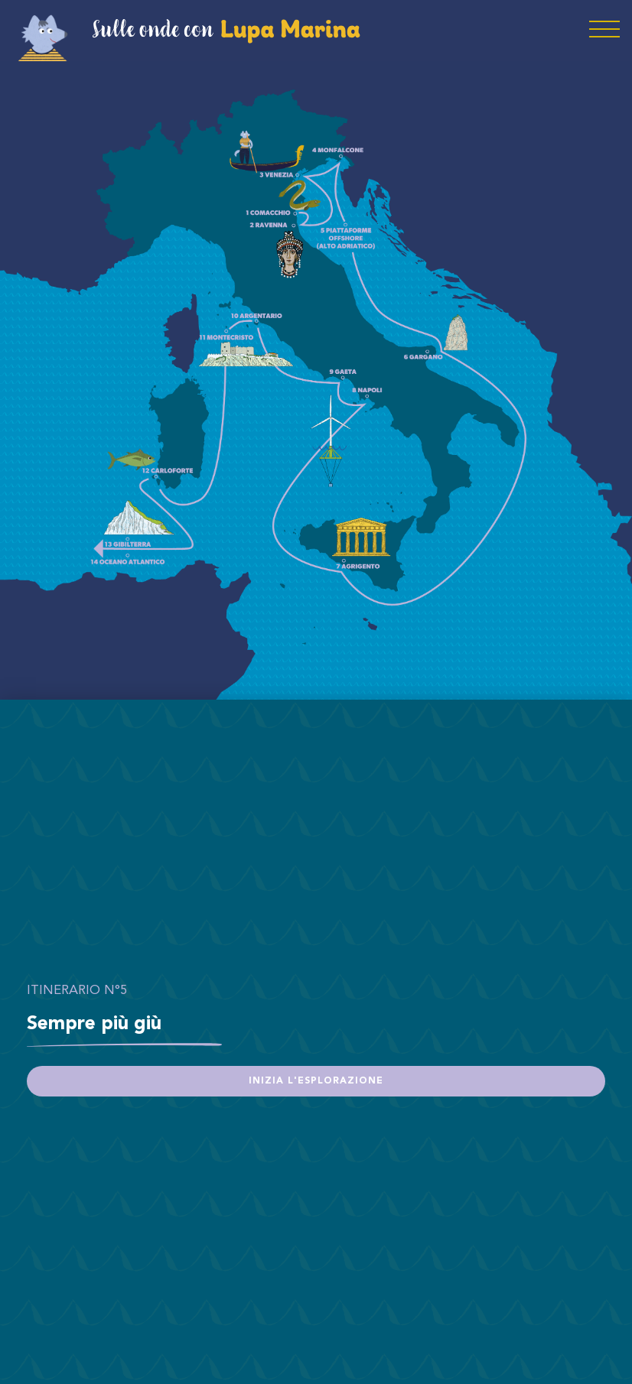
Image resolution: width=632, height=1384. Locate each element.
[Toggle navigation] (604, 30)
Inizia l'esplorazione (316, 1081)
